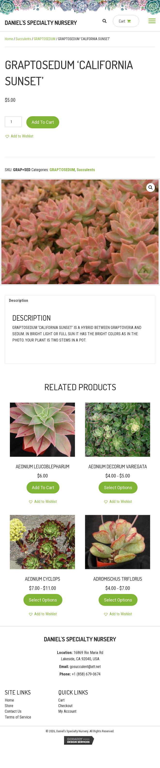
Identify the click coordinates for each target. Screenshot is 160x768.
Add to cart (43, 122)
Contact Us (13, 711)
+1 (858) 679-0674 (86, 674)
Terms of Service (18, 717)
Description (18, 300)
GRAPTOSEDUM (44, 39)
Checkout (65, 705)
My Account (67, 711)
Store (9, 705)
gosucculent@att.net (85, 666)
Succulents (23, 39)
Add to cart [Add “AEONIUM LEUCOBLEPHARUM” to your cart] (43, 487)
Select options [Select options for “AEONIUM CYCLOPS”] (43, 599)
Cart (61, 700)
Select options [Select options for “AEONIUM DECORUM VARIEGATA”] (118, 487)
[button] (152, 21)
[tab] (80, 300)
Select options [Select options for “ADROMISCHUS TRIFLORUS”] (118, 599)
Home (9, 39)
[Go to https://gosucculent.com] (41, 23)
